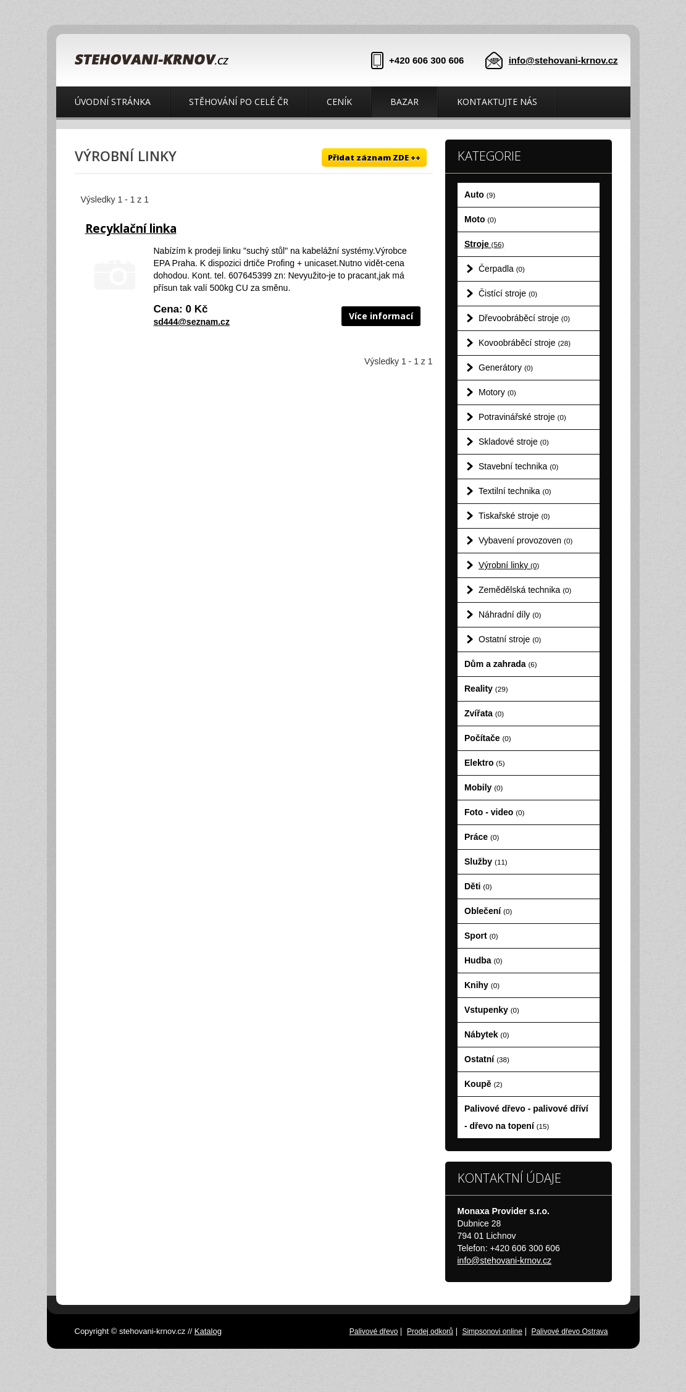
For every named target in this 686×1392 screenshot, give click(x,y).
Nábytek (486, 1034)
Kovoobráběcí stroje (525, 343)
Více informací (381, 316)
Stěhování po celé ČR (238, 101)
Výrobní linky (509, 565)
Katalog (208, 1331)
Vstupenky (491, 1010)
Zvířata (484, 713)
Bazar (404, 101)
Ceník (339, 101)
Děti (478, 886)
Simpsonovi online (492, 1331)
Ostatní (486, 1059)
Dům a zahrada (500, 664)
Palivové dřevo (373, 1331)
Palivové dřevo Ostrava (569, 1331)
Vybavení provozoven (525, 540)
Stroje (484, 244)
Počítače (487, 738)
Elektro (484, 763)
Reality (486, 689)
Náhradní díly (510, 614)
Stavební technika (518, 466)
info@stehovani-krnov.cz (563, 60)
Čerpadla (502, 269)
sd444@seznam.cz (192, 322)
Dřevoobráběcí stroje (524, 318)
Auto (479, 194)
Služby (486, 861)
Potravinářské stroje (522, 417)
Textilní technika (515, 491)
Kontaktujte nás (497, 101)
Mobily (483, 787)
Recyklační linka (131, 228)
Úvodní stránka (113, 101)
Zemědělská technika (525, 590)
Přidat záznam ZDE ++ (374, 157)
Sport (481, 936)
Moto (480, 219)
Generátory (506, 367)
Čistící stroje (508, 293)
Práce (481, 837)
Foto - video (494, 812)
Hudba (483, 960)
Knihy (482, 985)
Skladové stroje (514, 442)
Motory (497, 392)
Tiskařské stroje (514, 516)
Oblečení (488, 911)
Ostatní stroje (510, 639)
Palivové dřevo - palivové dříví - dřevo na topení (526, 1117)
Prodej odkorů (430, 1331)
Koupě (483, 1084)
